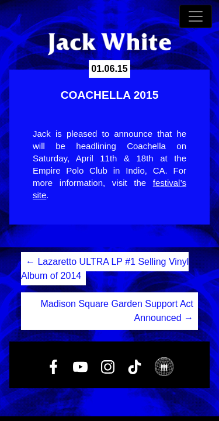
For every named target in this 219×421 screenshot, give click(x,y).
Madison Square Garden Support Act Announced (117, 311)
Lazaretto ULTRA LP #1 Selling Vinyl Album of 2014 (105, 269)
